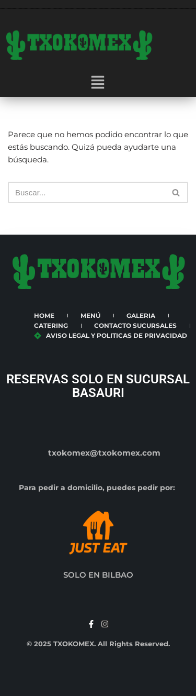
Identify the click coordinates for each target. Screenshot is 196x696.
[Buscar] (86, 192)
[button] (97, 83)
